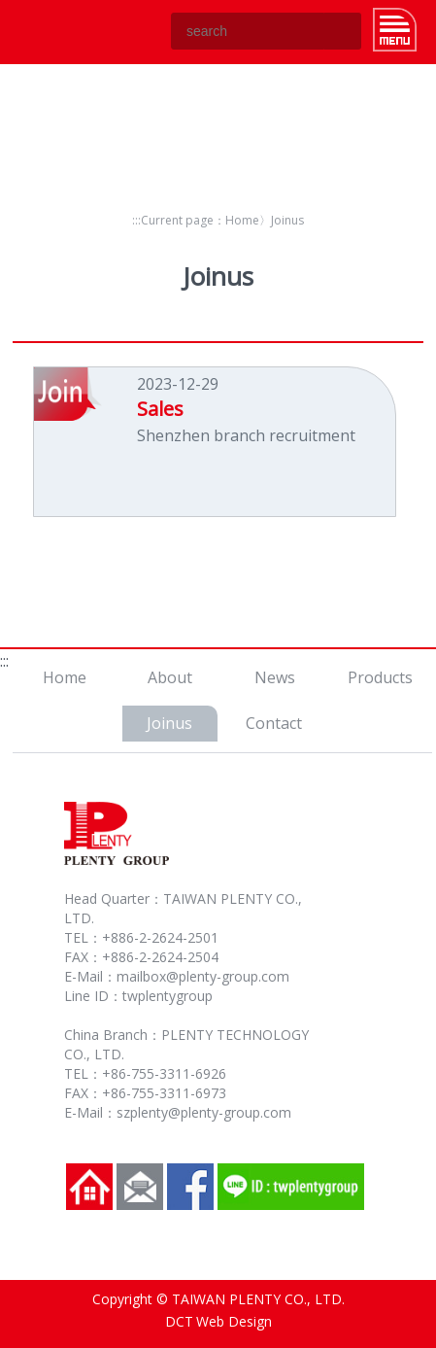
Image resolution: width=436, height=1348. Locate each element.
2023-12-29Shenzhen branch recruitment (246, 409)
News (274, 677)
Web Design (234, 1321)
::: (136, 220)
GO (342, 31)
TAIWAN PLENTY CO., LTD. (62, 31)
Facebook (190, 1186)
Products (380, 677)
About (170, 677)
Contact (274, 723)
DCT (179, 1321)
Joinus (169, 723)
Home (242, 220)
